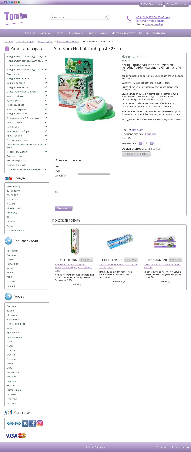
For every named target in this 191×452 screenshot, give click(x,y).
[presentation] (77, 199)
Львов (10, 345)
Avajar (10, 226)
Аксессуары (13, 74)
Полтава (11, 359)
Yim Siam (137, 130)
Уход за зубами (27, 96)
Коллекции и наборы (27, 131)
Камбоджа (12, 263)
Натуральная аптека (27, 78)
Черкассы (12, 394)
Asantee (11, 221)
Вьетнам (11, 255)
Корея (10, 272)
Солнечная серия (27, 82)
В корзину (86, 259)
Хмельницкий (14, 389)
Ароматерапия (27, 135)
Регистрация (155, 4)
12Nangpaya (13, 190)
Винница (11, 306)
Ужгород (11, 376)
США (9, 277)
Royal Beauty (13, 186)
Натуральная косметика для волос (27, 69)
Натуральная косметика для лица (27, 56)
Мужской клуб (27, 122)
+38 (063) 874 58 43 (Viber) (153, 17)
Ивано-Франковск (16, 323)
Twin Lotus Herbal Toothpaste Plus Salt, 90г (162, 266)
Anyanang (12, 212)
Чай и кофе (27, 126)
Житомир (12, 315)
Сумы (10, 367)
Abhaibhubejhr (14, 208)
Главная (30, 33)
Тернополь (13, 372)
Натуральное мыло (27, 113)
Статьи (91, 33)
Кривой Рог (13, 332)
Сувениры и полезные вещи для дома (27, 146)
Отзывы (144, 33)
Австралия (12, 250)
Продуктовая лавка (27, 140)
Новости (60, 33)
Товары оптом (14, 156)
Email (57, 171)
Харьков (11, 381)
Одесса (11, 354)
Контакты (159, 33)
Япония (11, 285)
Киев (9, 328)
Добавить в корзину (136, 153)
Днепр (10, 310)
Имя (57, 166)
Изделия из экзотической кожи (27, 169)
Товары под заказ (16, 164)
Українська (180, 4)
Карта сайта (162, 447)
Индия (10, 259)
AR (8, 217)
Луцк (9, 341)
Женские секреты (27, 109)
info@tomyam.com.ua (150, 21)
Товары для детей (27, 151)
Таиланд (151, 134)
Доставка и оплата (123, 33)
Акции (104, 33)
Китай (10, 268)
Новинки (45, 33)
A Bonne (11, 203)
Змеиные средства (17, 160)
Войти (144, 4)
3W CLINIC (12, 195)
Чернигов (12, 403)
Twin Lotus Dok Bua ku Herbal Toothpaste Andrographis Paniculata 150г (73, 267)
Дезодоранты (27, 100)
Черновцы (12, 398)
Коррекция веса (27, 104)
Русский (171, 4)
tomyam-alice (154, 24)
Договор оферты (180, 447)
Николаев (12, 350)
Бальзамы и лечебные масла (27, 91)
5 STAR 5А (12, 199)
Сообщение (61, 175)
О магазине (76, 33)
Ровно (10, 363)
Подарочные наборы (18, 65)
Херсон (11, 385)
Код (56, 192)
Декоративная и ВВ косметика (27, 118)
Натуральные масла (27, 87)
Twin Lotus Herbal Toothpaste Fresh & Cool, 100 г (118, 266)
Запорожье (13, 319)
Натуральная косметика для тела (27, 60)
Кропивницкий (15, 337)
